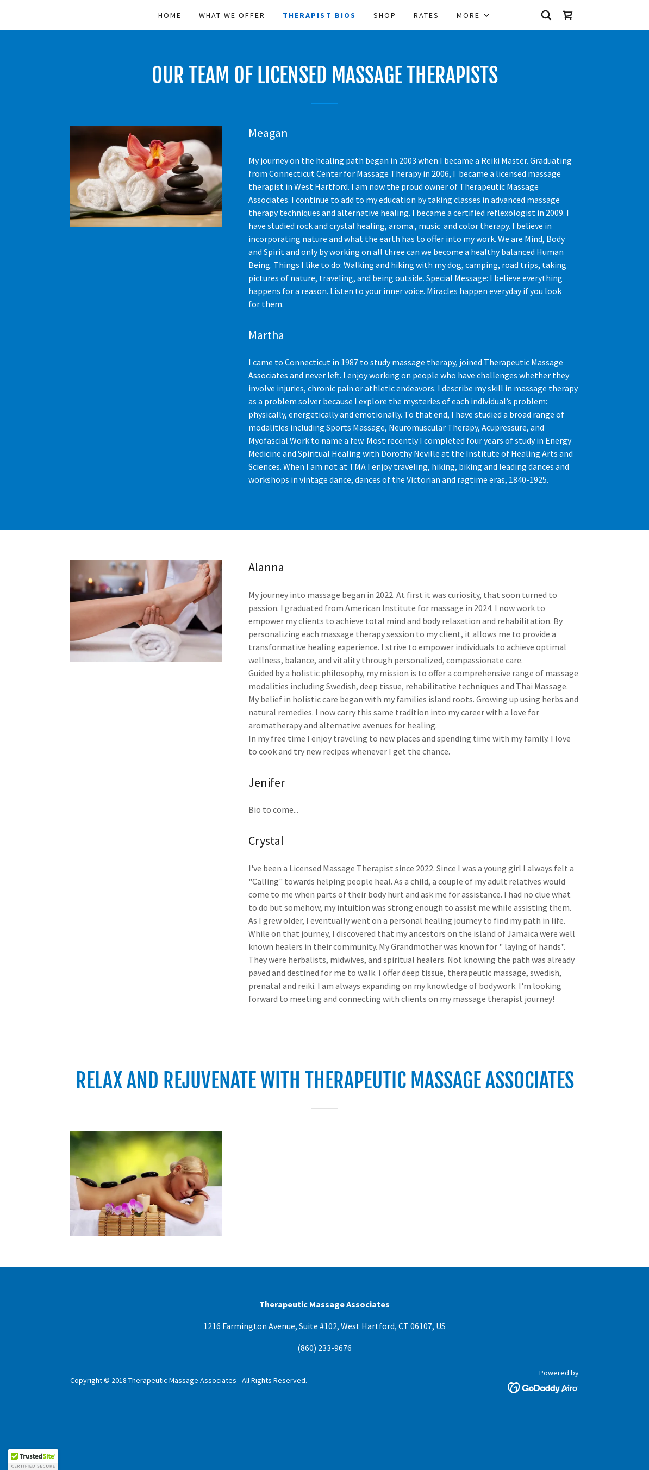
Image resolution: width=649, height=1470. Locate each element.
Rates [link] (426, 15)
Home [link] (170, 15)
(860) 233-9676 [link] (324, 1347)
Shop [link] (384, 15)
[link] (568, 15)
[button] (474, 15)
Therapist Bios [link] (319, 15)
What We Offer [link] (232, 15)
